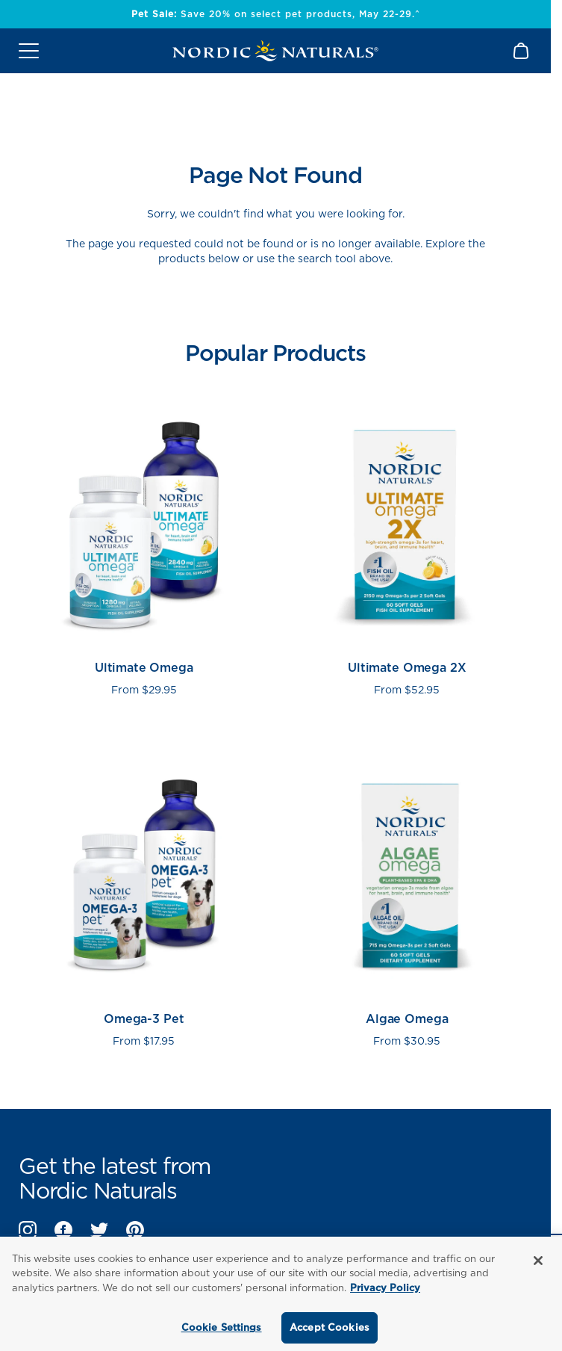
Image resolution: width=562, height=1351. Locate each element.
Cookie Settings (221, 1327)
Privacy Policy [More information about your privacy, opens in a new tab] (385, 1287)
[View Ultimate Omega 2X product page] (407, 542)
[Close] (538, 1260)
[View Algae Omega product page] (407, 893)
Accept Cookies (329, 1327)
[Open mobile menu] (29, 50)
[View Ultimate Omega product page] (144, 542)
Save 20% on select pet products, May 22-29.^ (275, 13)
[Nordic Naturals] (275, 50)
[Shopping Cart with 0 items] (522, 51)
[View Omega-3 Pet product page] (144, 893)
